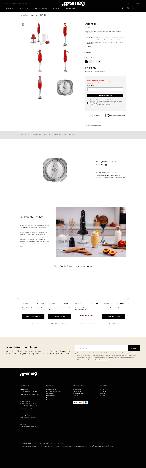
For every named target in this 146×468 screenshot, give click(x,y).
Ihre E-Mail (90, 85)
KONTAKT (130, 3)
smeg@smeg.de (28, 408)
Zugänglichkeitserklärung (101, 446)
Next (127, 298)
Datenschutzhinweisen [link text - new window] (101, 359)
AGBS (35, 443)
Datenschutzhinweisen (96, 106)
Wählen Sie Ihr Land (24, 451)
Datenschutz (25, 443)
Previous (18, 298)
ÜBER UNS (137, 3)
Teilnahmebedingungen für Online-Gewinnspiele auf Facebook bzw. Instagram (53, 446)
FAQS (53, 443)
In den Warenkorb (33, 316)
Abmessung (88, 52)
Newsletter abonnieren (21, 347)
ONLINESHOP (9, 3)
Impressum (62, 443)
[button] (23, 25)
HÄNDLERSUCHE (17, 3)
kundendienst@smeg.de (31, 394)
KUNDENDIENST (26, 3)
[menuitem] (11, 9)
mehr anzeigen (88, 46)
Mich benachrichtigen (105, 95)
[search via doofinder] (117, 8)
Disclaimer (44, 443)
